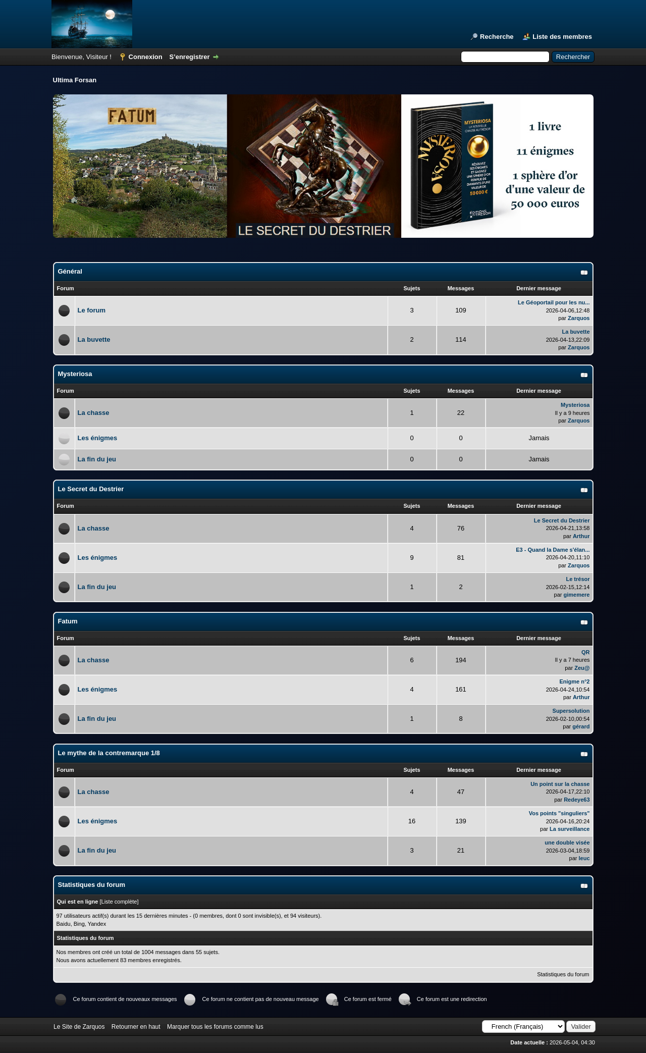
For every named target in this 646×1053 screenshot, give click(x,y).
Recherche (496, 36)
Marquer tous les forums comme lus (215, 1026)
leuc (583, 858)
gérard (580, 726)
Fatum (68, 621)
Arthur (581, 536)
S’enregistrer (189, 57)
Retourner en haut (136, 1026)
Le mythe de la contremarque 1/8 (109, 753)
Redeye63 (576, 800)
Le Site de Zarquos (78, 1026)
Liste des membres (562, 36)
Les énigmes (98, 438)
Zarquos (578, 318)
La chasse (94, 412)
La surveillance (570, 829)
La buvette (94, 339)
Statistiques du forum (563, 974)
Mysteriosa (75, 374)
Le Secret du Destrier (91, 489)
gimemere (577, 595)
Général (70, 271)
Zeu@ (581, 668)
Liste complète (119, 902)
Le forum (92, 310)
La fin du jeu (97, 459)
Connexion (146, 57)
